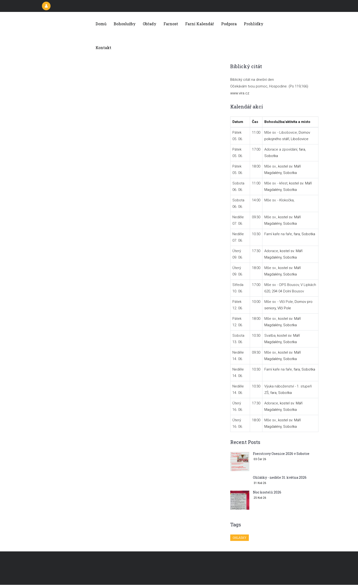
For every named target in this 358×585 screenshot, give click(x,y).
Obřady (149, 23)
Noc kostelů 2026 (267, 492)
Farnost (171, 23)
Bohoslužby (125, 23)
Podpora (229, 23)
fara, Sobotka (304, 234)
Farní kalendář (199, 23)
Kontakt (103, 47)
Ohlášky (239, 537)
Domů (101, 23)
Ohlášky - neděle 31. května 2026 (280, 477)
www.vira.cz (239, 93)
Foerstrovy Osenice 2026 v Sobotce (281, 453)
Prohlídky (253, 23)
